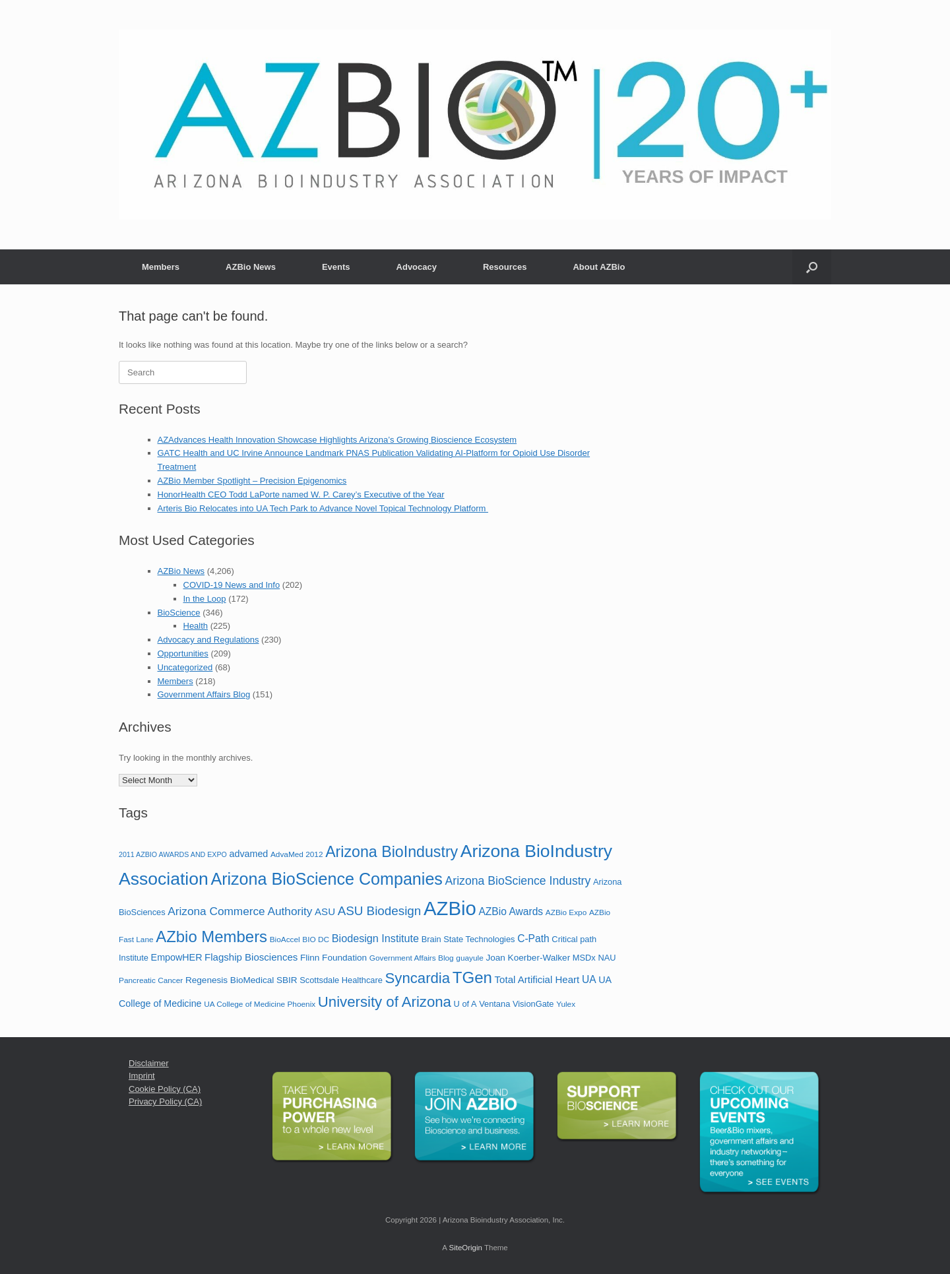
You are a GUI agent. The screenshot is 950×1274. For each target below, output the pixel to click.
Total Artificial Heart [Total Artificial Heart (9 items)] (537, 979)
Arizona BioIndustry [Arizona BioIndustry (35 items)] (391, 851)
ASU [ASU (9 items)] (325, 911)
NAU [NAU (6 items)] (607, 958)
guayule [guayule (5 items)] (469, 958)
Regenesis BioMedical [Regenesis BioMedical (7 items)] (229, 980)
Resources (504, 267)
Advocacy (416, 267)
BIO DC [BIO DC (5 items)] (315, 939)
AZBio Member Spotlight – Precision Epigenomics (252, 481)
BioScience (179, 613)
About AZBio (599, 267)
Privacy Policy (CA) (165, 1101)
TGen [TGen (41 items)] (472, 977)
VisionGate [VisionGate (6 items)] (533, 1004)
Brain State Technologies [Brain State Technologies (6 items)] (468, 939)
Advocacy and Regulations (208, 640)
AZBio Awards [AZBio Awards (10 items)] (510, 911)
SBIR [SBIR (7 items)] (287, 980)
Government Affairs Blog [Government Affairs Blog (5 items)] (411, 958)
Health (195, 626)
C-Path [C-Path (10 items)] (533, 938)
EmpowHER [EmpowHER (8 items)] (177, 957)
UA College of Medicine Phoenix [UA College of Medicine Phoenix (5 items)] (259, 1004)
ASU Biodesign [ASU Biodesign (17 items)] (380, 911)
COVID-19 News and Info (231, 585)
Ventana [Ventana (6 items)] (494, 1004)
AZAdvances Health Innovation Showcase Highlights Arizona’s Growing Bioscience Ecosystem (337, 440)
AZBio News (251, 267)
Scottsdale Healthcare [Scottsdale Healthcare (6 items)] (341, 980)
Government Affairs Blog (204, 694)
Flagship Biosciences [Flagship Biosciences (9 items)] (251, 957)
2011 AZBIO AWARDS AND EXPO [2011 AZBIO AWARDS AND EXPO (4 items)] (173, 854)
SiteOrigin (465, 1248)
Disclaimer (149, 1063)
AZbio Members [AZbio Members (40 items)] (211, 936)
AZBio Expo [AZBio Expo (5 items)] (566, 912)
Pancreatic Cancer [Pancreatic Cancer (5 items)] (151, 980)
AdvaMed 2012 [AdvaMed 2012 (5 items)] (296, 854)
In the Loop (204, 599)
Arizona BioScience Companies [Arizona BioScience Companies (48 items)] (326, 879)
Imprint (142, 1076)
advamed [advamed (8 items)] (248, 853)
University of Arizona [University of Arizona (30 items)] (384, 1002)
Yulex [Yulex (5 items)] (565, 1004)
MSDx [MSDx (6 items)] (584, 958)
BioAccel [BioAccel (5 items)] (285, 939)
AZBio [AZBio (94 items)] (450, 908)
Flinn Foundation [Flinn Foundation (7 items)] (333, 958)
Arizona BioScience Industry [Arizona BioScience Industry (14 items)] (518, 880)
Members (160, 267)
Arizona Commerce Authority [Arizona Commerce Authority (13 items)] (240, 911)
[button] (811, 266)
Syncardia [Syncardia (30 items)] (418, 978)
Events (336, 267)
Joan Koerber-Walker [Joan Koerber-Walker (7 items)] (528, 958)
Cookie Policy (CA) (165, 1089)
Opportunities (183, 653)
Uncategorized (185, 667)
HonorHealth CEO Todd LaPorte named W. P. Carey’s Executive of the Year (301, 494)
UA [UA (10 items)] (589, 979)
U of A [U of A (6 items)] (465, 1004)
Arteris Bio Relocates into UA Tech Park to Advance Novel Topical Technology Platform (323, 508)
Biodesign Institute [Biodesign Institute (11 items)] (375, 938)
